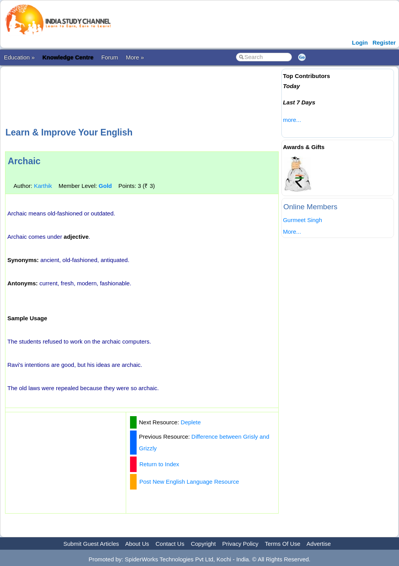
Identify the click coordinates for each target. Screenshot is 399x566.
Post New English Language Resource (189, 481)
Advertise (319, 543)
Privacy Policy (240, 543)
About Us (137, 543)
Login (360, 42)
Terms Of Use (282, 543)
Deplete (191, 422)
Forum (109, 57)
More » (135, 57)
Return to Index (159, 464)
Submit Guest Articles (91, 543)
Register (384, 42)
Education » (19, 57)
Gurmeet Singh (302, 220)
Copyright (203, 543)
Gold (105, 185)
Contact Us (170, 543)
